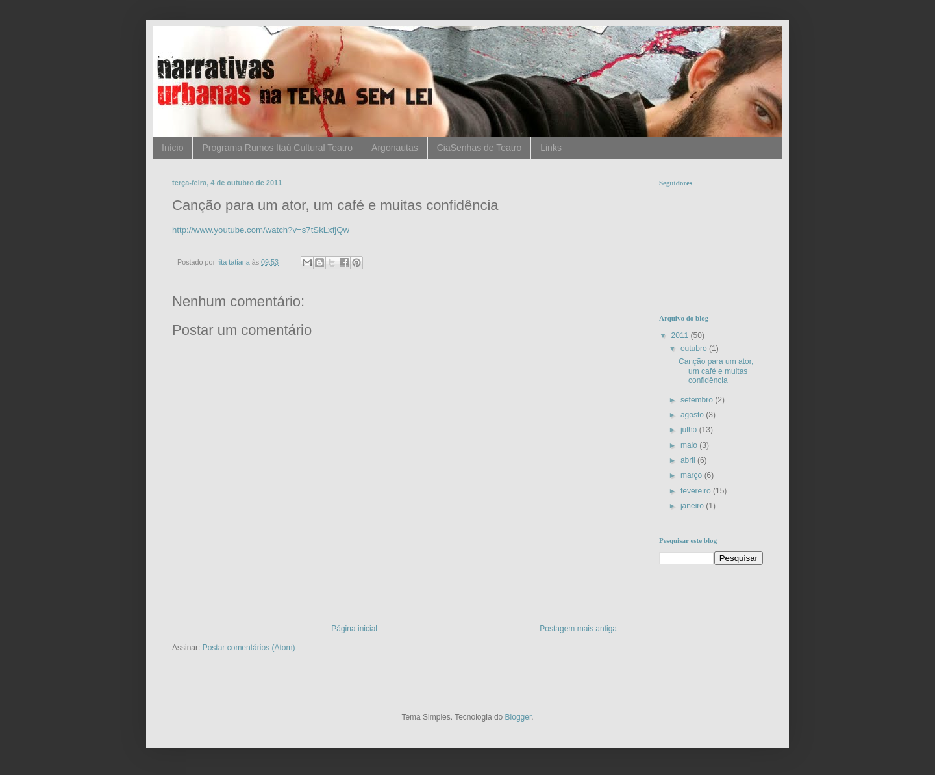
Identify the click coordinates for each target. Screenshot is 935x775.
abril (688, 460)
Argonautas (394, 147)
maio (689, 445)
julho (689, 429)
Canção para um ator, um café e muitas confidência (716, 371)
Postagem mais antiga (578, 628)
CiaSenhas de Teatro (479, 147)
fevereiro (696, 490)
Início (172, 147)
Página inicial (354, 628)
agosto (693, 414)
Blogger (518, 717)
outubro (694, 348)
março (692, 475)
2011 (681, 335)
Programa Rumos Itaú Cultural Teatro (277, 147)
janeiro (693, 505)
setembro (697, 399)
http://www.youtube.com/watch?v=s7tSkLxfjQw (260, 230)
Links (551, 147)
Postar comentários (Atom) (249, 647)
